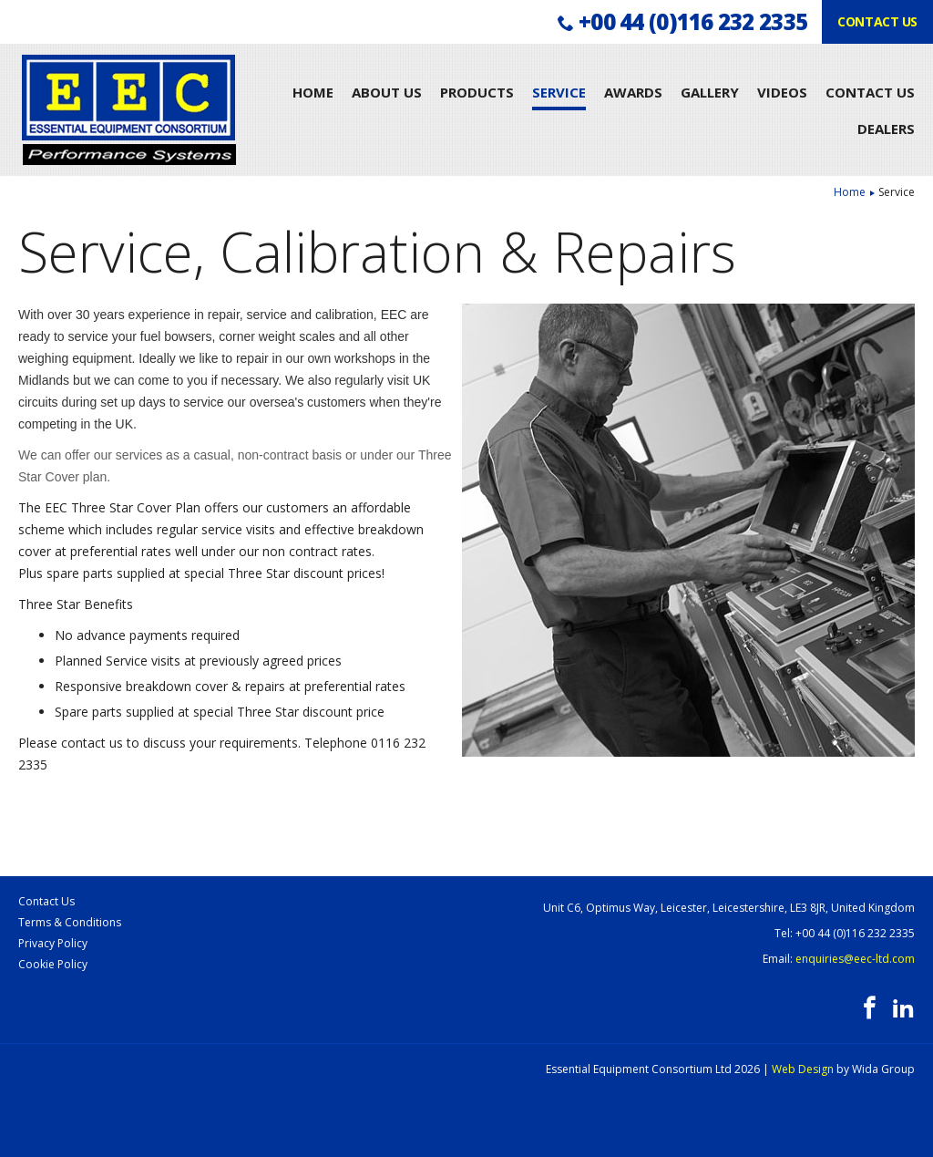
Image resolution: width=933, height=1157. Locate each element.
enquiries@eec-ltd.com (855, 958)
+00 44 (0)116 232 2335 (693, 21)
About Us (387, 92)
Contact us (877, 21)
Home (312, 92)
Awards (633, 92)
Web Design (803, 1069)
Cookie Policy (52, 964)
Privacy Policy (52, 943)
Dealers (886, 128)
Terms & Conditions (69, 922)
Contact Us (870, 92)
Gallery (710, 92)
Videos (782, 92)
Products (477, 92)
